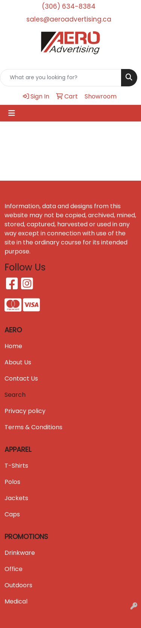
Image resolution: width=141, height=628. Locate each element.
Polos (12, 482)
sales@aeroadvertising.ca (68, 19)
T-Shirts (16, 465)
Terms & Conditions (33, 427)
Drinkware (20, 552)
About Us (18, 362)
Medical (16, 601)
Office (14, 569)
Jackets (16, 498)
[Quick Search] (60, 77)
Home (13, 346)
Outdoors (18, 585)
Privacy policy (25, 411)
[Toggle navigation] (12, 113)
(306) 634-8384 (69, 6)
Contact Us (21, 378)
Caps (12, 514)
